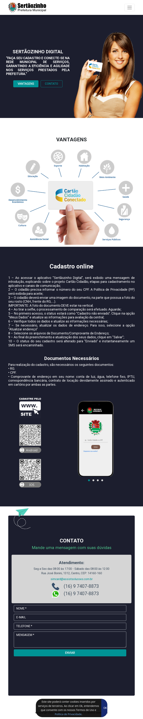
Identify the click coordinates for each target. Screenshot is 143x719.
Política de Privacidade (68, 714)
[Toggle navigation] (129, 7)
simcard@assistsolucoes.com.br (72, 579)
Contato (51, 83)
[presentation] (70, 666)
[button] (89, 480)
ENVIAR (70, 653)
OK (105, 708)
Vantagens (26, 83)
